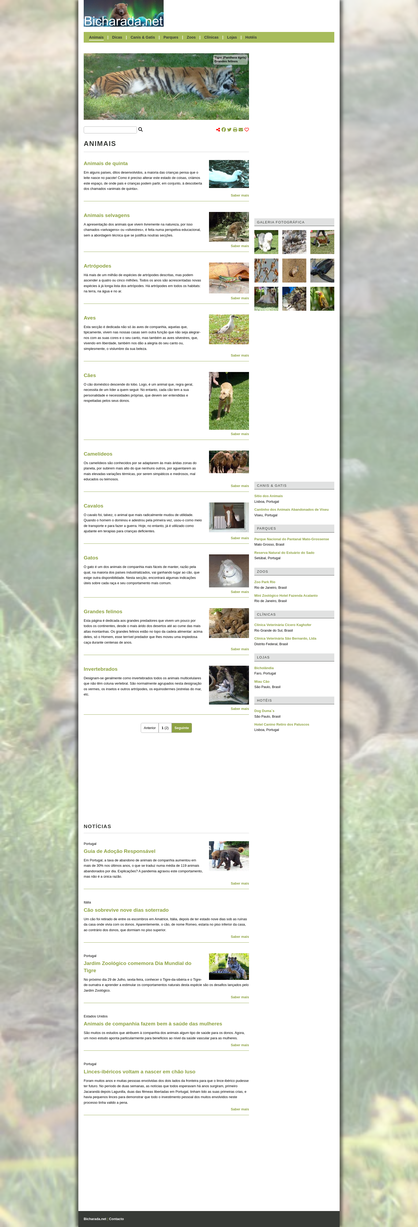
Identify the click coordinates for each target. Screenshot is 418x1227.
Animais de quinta (106, 163)
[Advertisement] (251, 13)
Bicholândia (264, 668)
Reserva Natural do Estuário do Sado (284, 553)
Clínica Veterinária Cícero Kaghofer (282, 625)
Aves (90, 318)
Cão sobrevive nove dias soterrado (126, 910)
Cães (90, 375)
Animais (96, 37)
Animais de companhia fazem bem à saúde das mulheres (153, 1023)
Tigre (230, 57)
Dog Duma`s (264, 711)
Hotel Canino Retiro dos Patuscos (281, 724)
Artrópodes (97, 266)
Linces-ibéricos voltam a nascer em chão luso (139, 1071)
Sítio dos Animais (268, 496)
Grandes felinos (226, 61)
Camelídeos (98, 454)
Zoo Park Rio (264, 582)
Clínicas (211, 37)
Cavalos (93, 506)
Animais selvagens (107, 215)
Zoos (191, 37)
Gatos (91, 558)
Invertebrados (101, 669)
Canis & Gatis (143, 37)
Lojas (232, 37)
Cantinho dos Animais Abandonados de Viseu (291, 510)
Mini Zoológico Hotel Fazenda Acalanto (286, 596)
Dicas (117, 37)
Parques (170, 37)
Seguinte (182, 728)
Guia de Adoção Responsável (119, 851)
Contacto (116, 1219)
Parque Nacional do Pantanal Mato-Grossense (291, 539)
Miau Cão (262, 682)
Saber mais (240, 195)
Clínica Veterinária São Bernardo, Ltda (285, 638)
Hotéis (251, 37)
